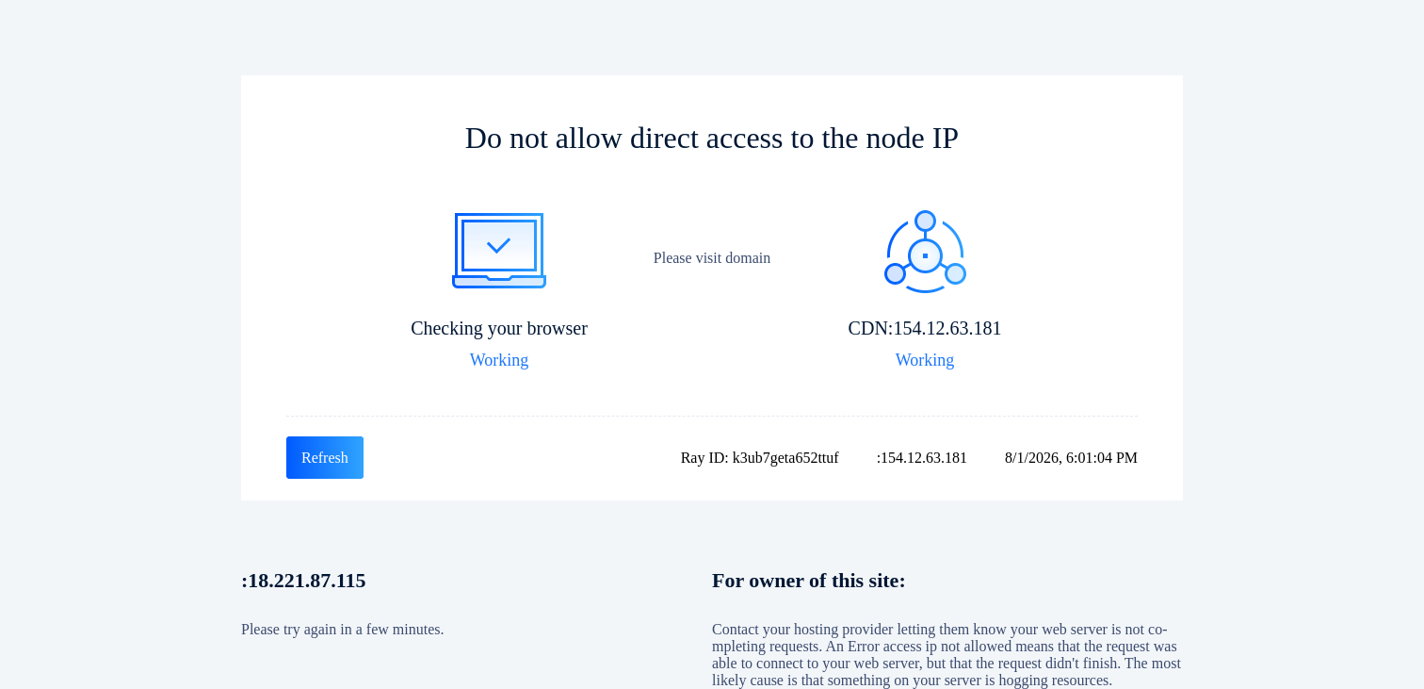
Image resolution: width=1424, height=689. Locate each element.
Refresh (324, 458)
